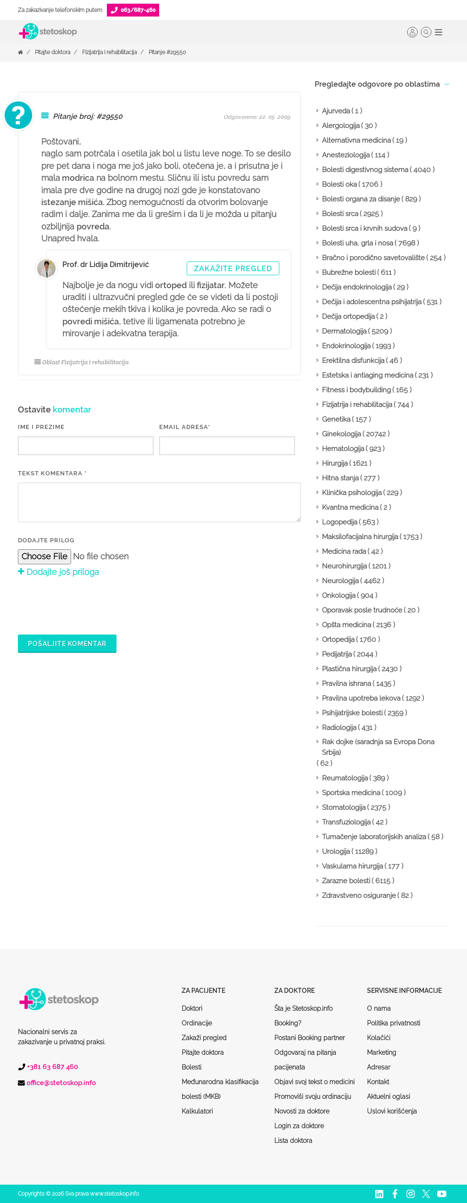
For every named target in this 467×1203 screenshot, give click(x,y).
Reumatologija (345, 778)
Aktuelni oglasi (388, 1096)
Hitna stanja (340, 478)
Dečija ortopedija (348, 316)
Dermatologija (344, 331)
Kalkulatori (197, 1111)
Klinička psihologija (352, 493)
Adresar (378, 1067)
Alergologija (341, 126)
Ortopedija (338, 639)
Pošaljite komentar (67, 643)
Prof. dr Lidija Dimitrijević (105, 264)
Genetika (336, 419)
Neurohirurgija (344, 566)
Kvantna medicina (350, 507)
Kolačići (378, 1037)
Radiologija (339, 728)
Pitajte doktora (52, 52)
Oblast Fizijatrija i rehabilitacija (81, 362)
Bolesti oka (339, 184)
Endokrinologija (346, 346)
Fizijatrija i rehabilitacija (109, 52)
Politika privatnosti (393, 1023)
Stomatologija (344, 807)
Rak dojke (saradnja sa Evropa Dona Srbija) (378, 747)
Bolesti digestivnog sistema (365, 170)
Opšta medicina (346, 625)
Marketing (381, 1052)
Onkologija (339, 595)
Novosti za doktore (301, 1111)
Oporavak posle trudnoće (362, 610)
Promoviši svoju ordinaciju (312, 1096)
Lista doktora (293, 1140)
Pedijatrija (337, 654)
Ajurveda (336, 111)
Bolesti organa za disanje (361, 199)
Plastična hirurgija (349, 669)
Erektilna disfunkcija (353, 360)
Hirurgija (335, 463)
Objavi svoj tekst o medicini (314, 1082)
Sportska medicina (351, 793)
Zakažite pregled (233, 268)
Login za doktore (299, 1126)
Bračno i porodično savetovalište (373, 258)
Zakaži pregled (204, 1037)
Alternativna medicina (356, 140)
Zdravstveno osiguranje (359, 895)
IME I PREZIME (41, 426)
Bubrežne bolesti (349, 272)
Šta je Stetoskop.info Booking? (303, 1016)
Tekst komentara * (52, 473)
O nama (379, 1008)
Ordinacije (197, 1023)
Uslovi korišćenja (392, 1111)
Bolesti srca (340, 214)
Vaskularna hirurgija (352, 866)
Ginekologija (341, 434)
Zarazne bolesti (346, 881)
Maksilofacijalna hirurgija (360, 537)
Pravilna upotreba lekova (361, 698)
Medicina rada (344, 551)
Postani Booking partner (309, 1037)
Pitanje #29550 (167, 52)
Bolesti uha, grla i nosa (357, 243)
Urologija (336, 851)
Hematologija (343, 449)
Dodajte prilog (46, 540)
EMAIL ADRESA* (184, 426)
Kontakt (378, 1082)
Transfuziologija (346, 822)
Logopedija (339, 522)
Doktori (192, 1008)
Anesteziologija (346, 155)
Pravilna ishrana (346, 683)
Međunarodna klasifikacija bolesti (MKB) (220, 1089)
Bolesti (191, 1067)
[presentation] (87, 604)
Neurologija (340, 581)
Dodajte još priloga (58, 572)
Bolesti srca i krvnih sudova (364, 228)
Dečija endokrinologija (357, 287)
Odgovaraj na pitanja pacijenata (305, 1060)
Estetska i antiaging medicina (367, 375)
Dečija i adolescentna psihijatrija (372, 302)
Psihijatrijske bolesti (352, 713)
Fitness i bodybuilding (356, 390)
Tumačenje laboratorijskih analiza (374, 837)
